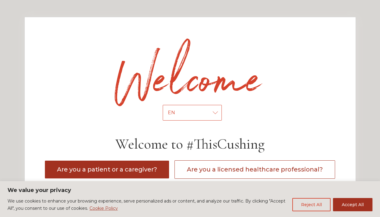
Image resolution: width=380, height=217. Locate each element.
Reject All (311, 204)
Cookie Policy (104, 208)
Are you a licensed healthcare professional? (255, 169)
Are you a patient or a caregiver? (107, 169)
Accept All (353, 204)
